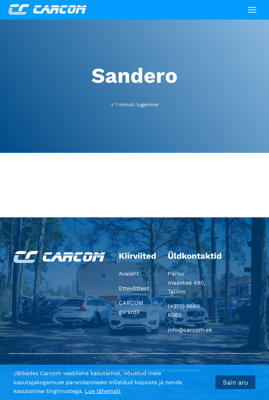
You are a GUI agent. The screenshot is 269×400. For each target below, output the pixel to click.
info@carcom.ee (190, 329)
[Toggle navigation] (252, 9)
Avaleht (129, 273)
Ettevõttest (134, 288)
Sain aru (235, 382)
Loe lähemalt (103, 391)
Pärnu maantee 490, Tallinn (186, 282)
